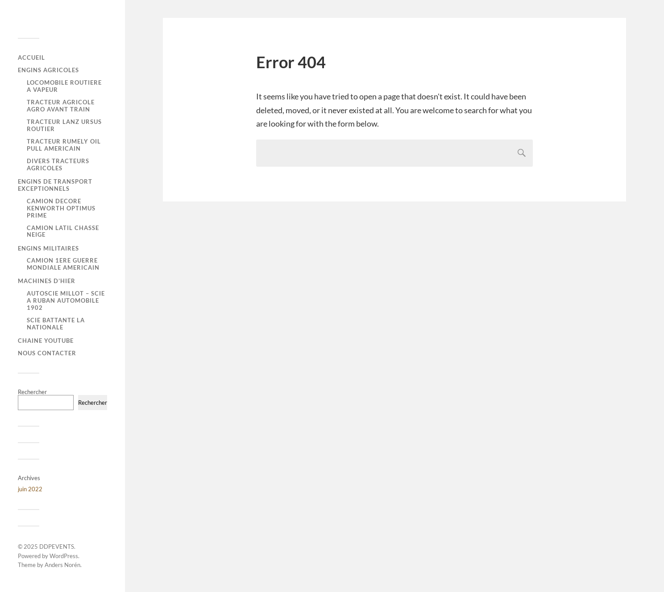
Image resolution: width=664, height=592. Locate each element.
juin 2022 (30, 489)
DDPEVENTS (56, 546)
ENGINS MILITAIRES (48, 248)
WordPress (64, 555)
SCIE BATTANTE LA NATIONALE (56, 324)
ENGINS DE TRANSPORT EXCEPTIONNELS (55, 185)
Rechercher (32, 391)
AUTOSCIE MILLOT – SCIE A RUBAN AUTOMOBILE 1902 (66, 300)
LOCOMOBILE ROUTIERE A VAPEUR (64, 86)
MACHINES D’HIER (46, 280)
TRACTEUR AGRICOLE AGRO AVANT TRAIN (61, 106)
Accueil (31, 57)
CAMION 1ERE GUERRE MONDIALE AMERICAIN (63, 264)
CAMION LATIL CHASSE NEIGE (63, 231)
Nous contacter (47, 353)
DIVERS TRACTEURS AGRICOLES (58, 164)
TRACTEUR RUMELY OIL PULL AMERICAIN (64, 145)
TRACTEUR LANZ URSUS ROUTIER (64, 125)
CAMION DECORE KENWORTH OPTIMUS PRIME (61, 208)
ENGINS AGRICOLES (48, 70)
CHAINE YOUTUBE (46, 340)
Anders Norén (62, 564)
